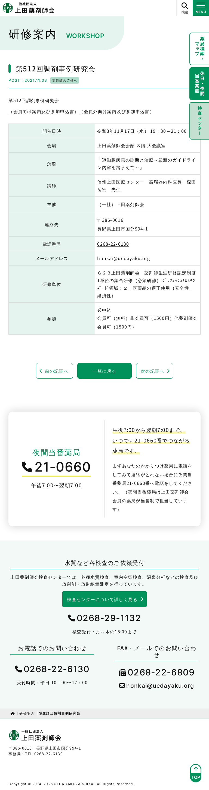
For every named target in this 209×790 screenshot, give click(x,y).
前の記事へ (56, 371)
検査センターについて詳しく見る (102, 599)
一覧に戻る (104, 371)
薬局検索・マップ (199, 48)
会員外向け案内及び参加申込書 (117, 111)
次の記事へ (152, 371)
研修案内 (27, 713)
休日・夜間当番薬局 (199, 83)
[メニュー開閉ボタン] (201, 8)
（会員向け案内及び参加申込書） (43, 111)
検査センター (199, 121)
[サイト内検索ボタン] (184, 8)
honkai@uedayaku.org (160, 685)
